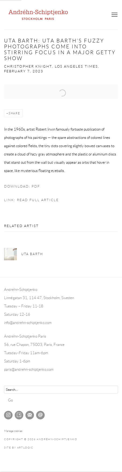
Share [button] (14, 113)
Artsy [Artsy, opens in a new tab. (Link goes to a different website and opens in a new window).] (19, 415)
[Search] (61, 389)
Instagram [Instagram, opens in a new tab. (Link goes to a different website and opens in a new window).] (8, 415)
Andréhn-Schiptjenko (39, 14)
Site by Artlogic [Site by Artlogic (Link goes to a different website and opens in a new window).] (18, 447)
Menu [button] (114, 15)
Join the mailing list (29, 415)
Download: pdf (22, 186)
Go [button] (10, 400)
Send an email (40, 415)
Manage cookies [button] (13, 430)
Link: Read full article (31, 200)
